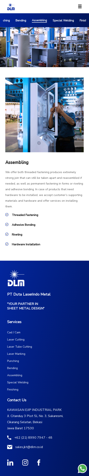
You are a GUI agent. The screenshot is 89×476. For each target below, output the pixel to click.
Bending (21, 20)
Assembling (39, 20)
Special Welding (63, 20)
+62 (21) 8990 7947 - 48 (33, 437)
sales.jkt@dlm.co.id (29, 447)
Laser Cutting (15, 339)
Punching (13, 361)
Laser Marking (16, 354)
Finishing (12, 389)
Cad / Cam (13, 332)
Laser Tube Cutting (19, 347)
